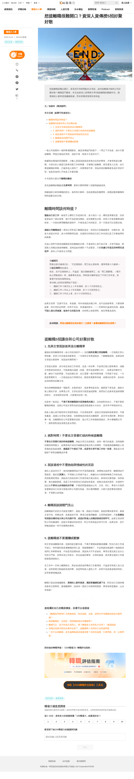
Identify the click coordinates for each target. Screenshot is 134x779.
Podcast (106, 9)
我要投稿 (52, 761)
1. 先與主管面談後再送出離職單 (67, 127)
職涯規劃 (8, 42)
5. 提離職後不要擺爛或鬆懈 (65, 141)
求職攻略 (22, 9)
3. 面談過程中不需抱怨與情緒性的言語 (71, 134)
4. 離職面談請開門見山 (63, 138)
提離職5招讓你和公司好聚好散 (63, 123)
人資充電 (65, 9)
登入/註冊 (125, 3)
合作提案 (66, 761)
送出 (85, 747)
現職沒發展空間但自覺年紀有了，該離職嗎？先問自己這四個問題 (79, 628)
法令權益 (78, 9)
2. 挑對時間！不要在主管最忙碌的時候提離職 (74, 131)
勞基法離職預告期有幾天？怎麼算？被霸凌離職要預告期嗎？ (88, 323)
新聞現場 (92, 9)
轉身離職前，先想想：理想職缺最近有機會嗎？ (71, 621)
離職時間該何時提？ (58, 120)
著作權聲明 (81, 761)
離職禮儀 (19, 42)
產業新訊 (8, 9)
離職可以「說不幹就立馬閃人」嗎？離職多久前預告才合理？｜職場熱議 (82, 625)
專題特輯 (51, 9)
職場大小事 (36, 9)
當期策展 (119, 9)
